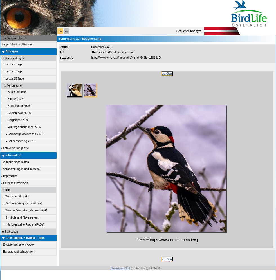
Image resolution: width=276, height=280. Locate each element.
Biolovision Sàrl (120, 268)
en (66, 31)
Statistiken (9, 231)
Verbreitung (11, 85)
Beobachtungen (13, 58)
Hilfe (6, 190)
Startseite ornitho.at (14, 38)
